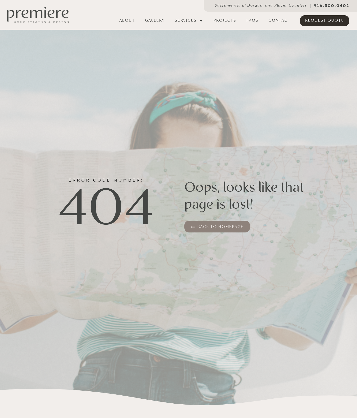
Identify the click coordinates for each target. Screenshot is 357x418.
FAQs (252, 20)
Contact (280, 20)
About (127, 20)
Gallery (155, 20)
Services (189, 20)
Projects (224, 20)
